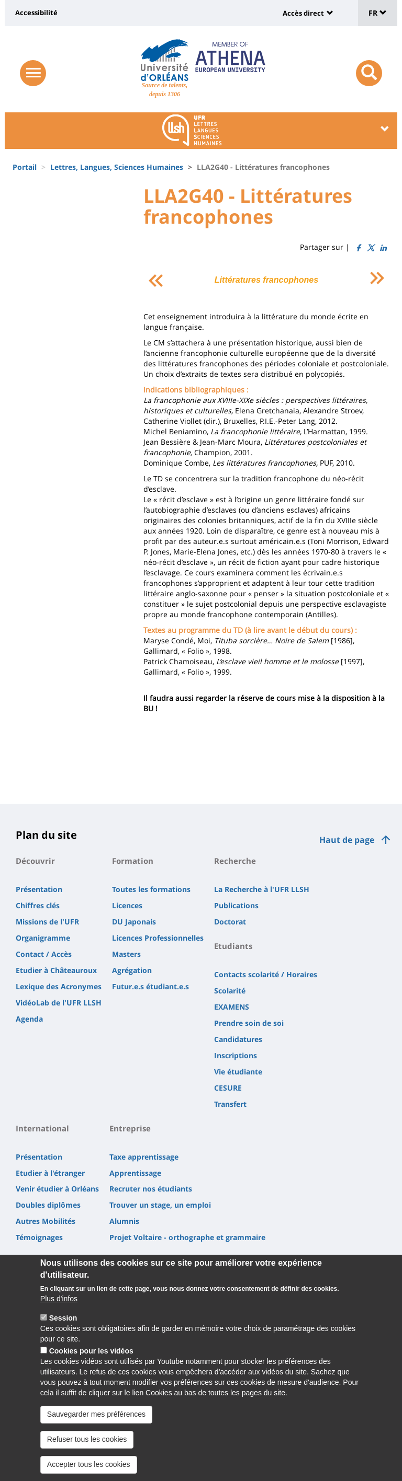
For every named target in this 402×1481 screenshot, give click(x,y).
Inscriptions (235, 1055)
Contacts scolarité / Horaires (265, 974)
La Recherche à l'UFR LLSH (261, 889)
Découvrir (35, 860)
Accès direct (303, 13)
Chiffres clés (38, 905)
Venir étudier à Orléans (57, 1189)
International (42, 1128)
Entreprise (130, 1128)
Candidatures (238, 1039)
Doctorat (230, 922)
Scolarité (229, 991)
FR (377, 13)
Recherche (235, 860)
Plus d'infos (58, 1305)
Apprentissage (135, 1173)
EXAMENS (231, 1007)
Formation (132, 860)
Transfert (230, 1104)
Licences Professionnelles (158, 938)
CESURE (228, 1088)
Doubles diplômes (48, 1205)
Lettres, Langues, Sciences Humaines (116, 167)
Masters (126, 954)
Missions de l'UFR (47, 922)
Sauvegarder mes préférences (96, 1421)
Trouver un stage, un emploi (160, 1205)
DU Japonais (134, 922)
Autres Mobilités (45, 1221)
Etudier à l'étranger (50, 1173)
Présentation (39, 889)
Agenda (29, 1019)
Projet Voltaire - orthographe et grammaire (187, 1237)
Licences (127, 905)
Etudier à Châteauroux (56, 970)
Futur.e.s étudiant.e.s (150, 986)
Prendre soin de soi (249, 1023)
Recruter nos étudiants (150, 1189)
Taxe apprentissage (143, 1157)
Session (63, 1325)
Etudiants (233, 946)
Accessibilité (36, 12)
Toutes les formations (151, 889)
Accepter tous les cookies (88, 1471)
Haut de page (346, 840)
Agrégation (132, 970)
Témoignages (39, 1237)
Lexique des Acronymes (59, 986)
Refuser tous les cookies (87, 1446)
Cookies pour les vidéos (91, 1357)
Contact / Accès (44, 954)
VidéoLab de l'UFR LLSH (59, 1003)
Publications (236, 905)
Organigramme (43, 938)
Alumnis (124, 1221)
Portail (25, 167)
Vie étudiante (238, 1072)
